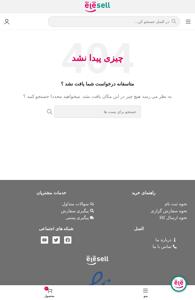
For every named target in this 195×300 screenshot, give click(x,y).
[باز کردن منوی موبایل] (188, 21)
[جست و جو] (97, 111)
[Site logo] (97, 6)
